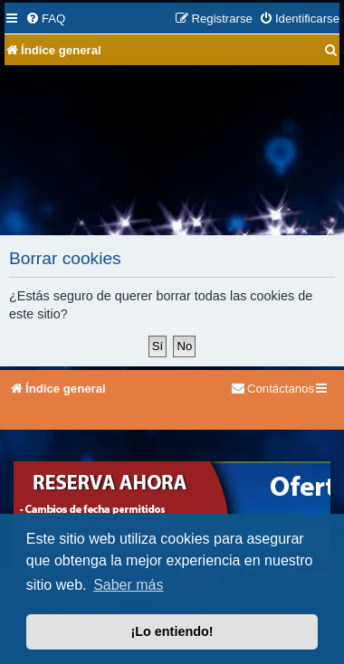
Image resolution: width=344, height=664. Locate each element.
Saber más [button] (128, 585)
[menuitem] (45, 18)
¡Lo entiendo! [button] (171, 631)
